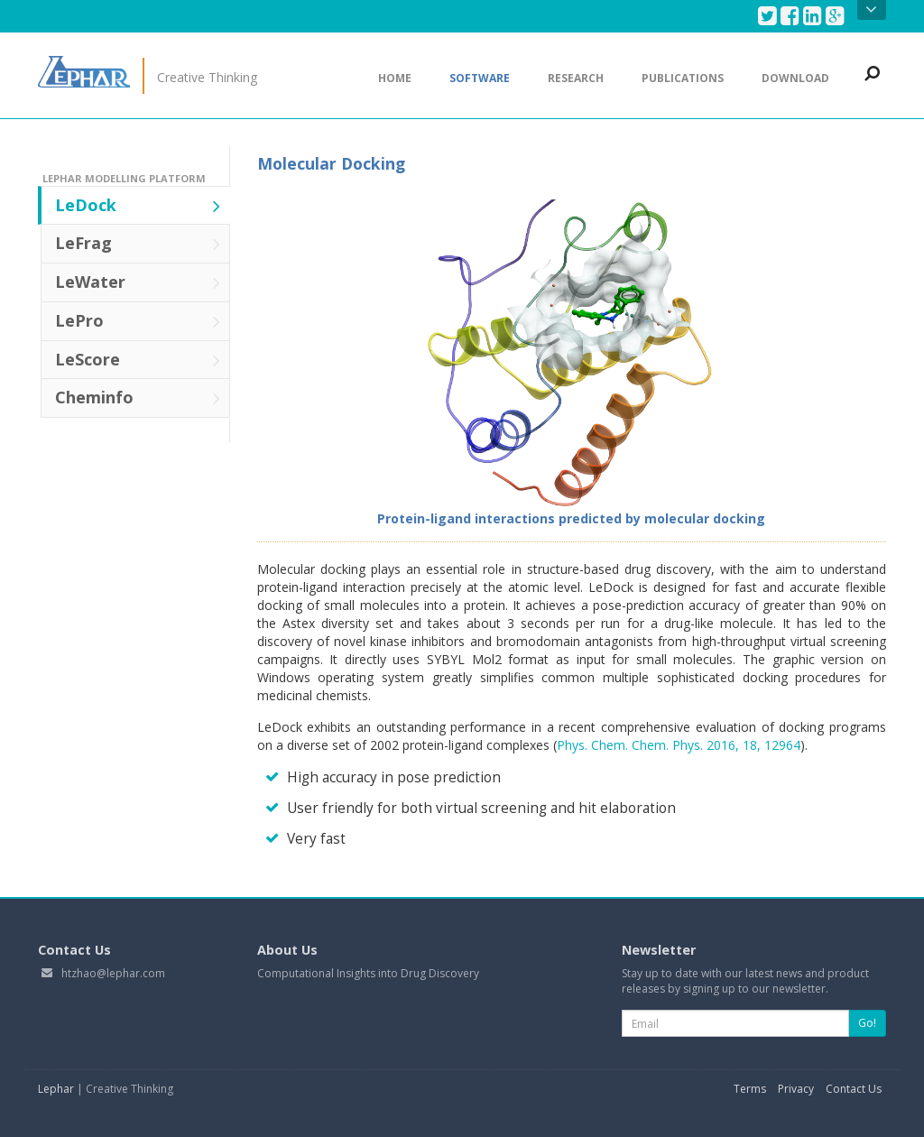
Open (871, 10)
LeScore (137, 359)
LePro (137, 320)
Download (795, 78)
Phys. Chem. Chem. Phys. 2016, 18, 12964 (678, 744)
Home (394, 78)
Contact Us (854, 1088)
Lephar (56, 1088)
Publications (683, 78)
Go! (867, 1023)
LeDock (137, 205)
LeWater (137, 281)
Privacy (796, 1088)
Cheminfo (137, 397)
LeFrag (137, 243)
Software (479, 78)
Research (576, 78)
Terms (750, 1088)
